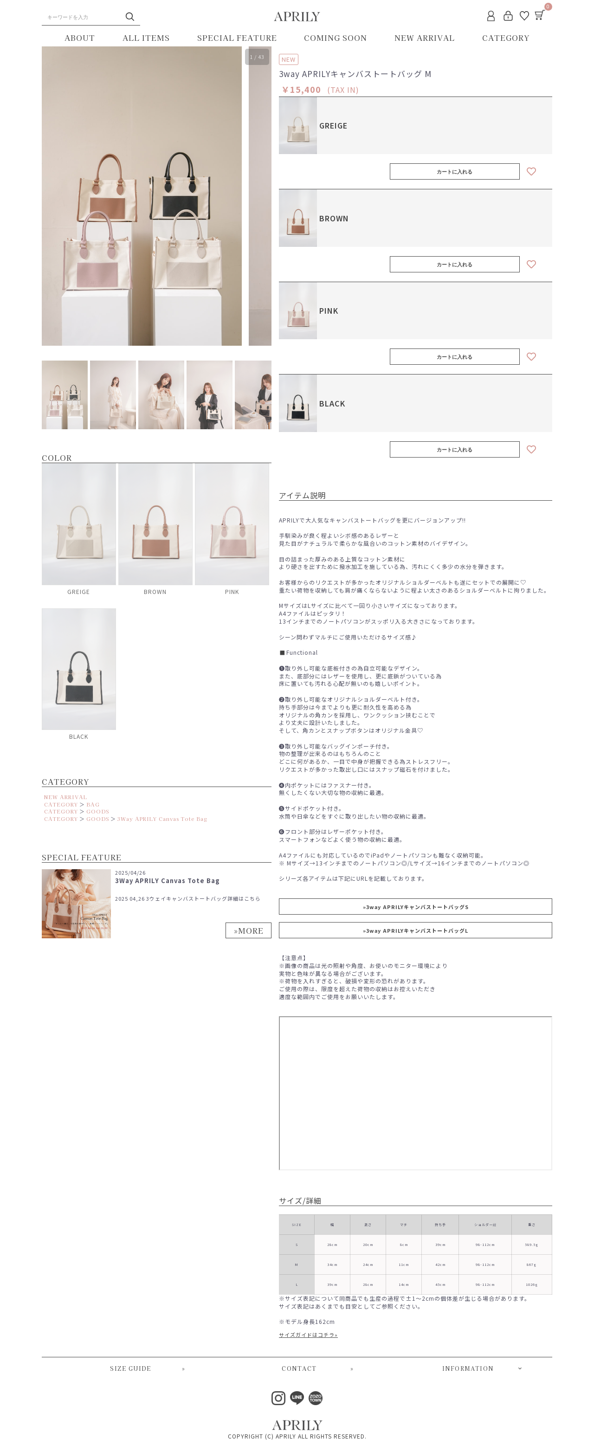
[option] (142, 196)
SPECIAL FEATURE (237, 37)
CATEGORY (505, 37)
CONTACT (318, 1368)
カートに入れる (454, 171)
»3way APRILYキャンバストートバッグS (416, 906)
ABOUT (80, 37)
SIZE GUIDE (147, 1368)
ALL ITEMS (146, 37)
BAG (93, 804)
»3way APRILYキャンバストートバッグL (415, 930)
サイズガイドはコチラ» (308, 1334)
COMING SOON (335, 37)
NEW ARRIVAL (424, 37)
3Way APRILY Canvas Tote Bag (162, 818)
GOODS (97, 811)
